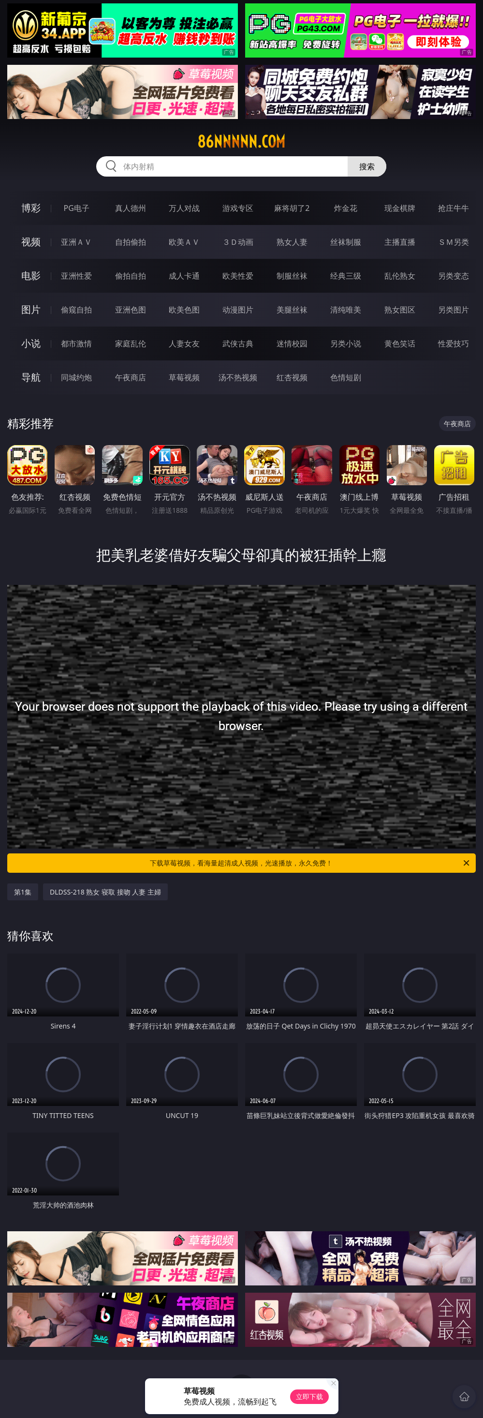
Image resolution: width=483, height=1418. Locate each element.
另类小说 (345, 343)
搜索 (367, 166)
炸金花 (345, 208)
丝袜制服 (345, 242)
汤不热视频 (238, 377)
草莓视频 (184, 377)
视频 (31, 241)
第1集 (22, 891)
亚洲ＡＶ (76, 242)
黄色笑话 (399, 343)
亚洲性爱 (76, 275)
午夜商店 (130, 377)
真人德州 (130, 208)
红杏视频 (292, 377)
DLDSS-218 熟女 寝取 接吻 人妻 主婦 (105, 891)
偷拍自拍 (130, 275)
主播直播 (399, 242)
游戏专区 (237, 208)
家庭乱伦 (130, 343)
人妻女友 (184, 343)
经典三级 (345, 275)
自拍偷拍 (130, 242)
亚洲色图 (130, 309)
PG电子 (76, 208)
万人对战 (184, 208)
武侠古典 (237, 343)
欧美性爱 (237, 275)
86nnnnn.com (241, 141)
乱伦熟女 (399, 275)
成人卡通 (184, 275)
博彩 (31, 207)
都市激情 (76, 343)
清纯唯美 (345, 309)
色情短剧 (345, 377)
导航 (31, 377)
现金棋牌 (399, 208)
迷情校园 (292, 343)
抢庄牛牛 (453, 208)
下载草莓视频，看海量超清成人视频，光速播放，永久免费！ (310, 863)
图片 (31, 309)
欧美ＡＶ (184, 242)
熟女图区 (399, 309)
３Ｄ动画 (237, 242)
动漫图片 (237, 309)
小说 (31, 343)
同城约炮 (76, 377)
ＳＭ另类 (453, 242)
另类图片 (453, 309)
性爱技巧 (453, 343)
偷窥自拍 (76, 309)
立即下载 (309, 1396)
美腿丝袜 (292, 309)
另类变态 (453, 275)
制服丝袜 (292, 275)
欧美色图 (184, 309)
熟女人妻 (292, 242)
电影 (31, 275)
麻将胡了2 (291, 208)
